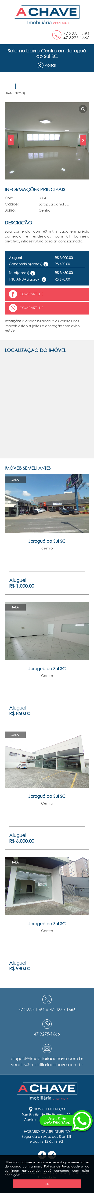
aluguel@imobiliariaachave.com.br (47, 1058)
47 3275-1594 (76, 33)
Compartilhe (26, 294)
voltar (47, 65)
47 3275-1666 (76, 37)
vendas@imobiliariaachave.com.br (47, 1064)
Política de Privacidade (62, 1166)
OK (47, 1184)
